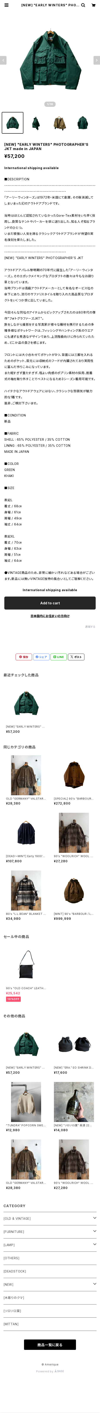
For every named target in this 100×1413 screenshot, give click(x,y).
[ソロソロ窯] (12, 1311)
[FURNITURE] (13, 1232)
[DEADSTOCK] (14, 1271)
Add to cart (50, 603)
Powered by (50, 1371)
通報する (90, 626)
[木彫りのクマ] (13, 1297)
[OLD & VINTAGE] (17, 1218)
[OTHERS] (11, 1258)
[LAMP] (9, 1245)
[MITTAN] (11, 1324)
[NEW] (8, 1284)
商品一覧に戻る (50, 1345)
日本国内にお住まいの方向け (50, 616)
